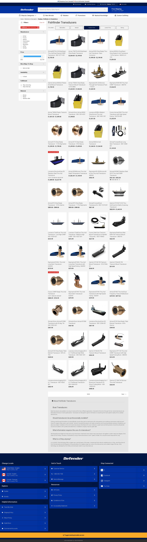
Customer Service (90, 4)
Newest (77, 27)
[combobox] (73, 9)
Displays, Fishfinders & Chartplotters (48, 19)
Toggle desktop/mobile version (73, 535)
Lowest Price (108, 27)
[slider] (22, 56)
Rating (122, 27)
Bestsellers (62, 27)
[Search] (106, 9)
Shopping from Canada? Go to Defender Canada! (73, 1)
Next (124, 394)
